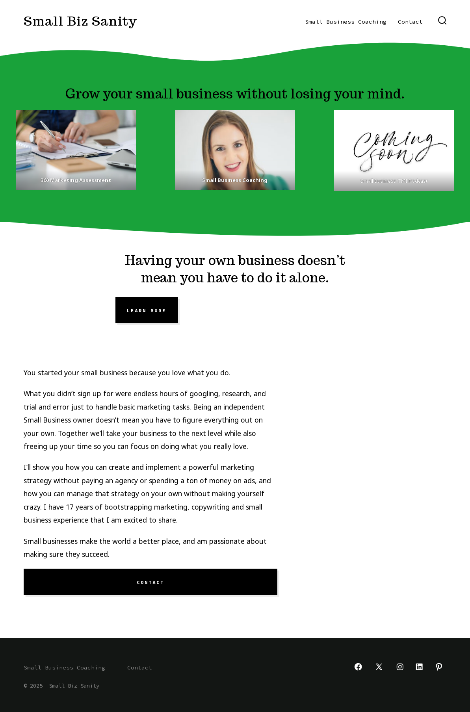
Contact (410, 21)
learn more (146, 310)
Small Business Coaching (345, 21)
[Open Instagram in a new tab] (399, 666)
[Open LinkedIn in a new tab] (419, 666)
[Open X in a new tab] (379, 666)
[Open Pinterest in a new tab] (438, 666)
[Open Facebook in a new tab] (358, 666)
